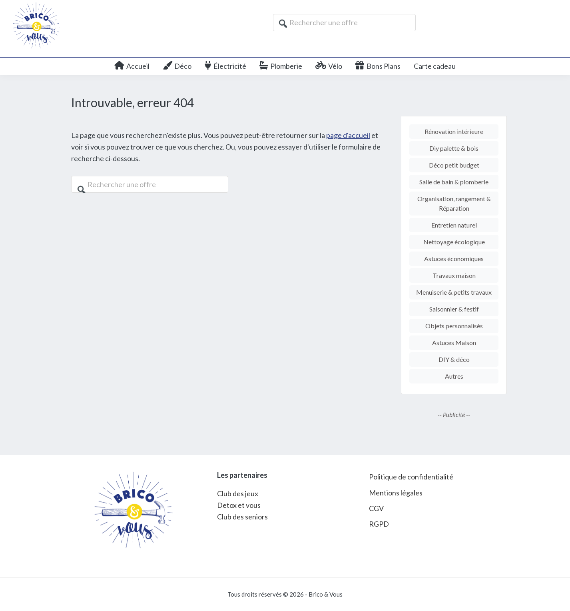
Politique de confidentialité (411, 476)
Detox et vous (239, 505)
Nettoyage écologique (454, 242)
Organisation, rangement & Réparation (454, 203)
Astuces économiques (454, 258)
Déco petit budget (454, 165)
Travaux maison (454, 275)
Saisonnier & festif (454, 309)
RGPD (379, 523)
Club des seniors (242, 516)
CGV (376, 508)
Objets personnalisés (454, 325)
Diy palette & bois (453, 148)
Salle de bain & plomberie (453, 182)
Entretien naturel (454, 225)
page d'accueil (348, 135)
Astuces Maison (454, 342)
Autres (454, 376)
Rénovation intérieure (454, 131)
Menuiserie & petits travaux (454, 292)
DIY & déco (454, 359)
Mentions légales (396, 492)
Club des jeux (237, 493)
